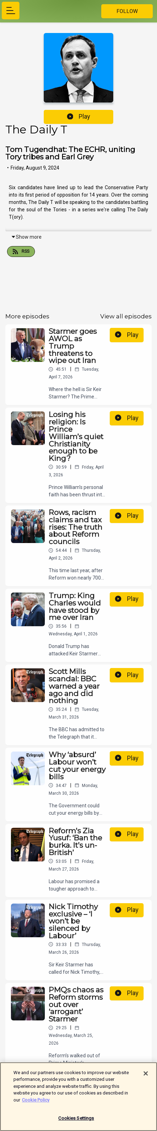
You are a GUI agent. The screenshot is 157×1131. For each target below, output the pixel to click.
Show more (26, 237)
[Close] (145, 1076)
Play (78, 116)
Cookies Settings (76, 1121)
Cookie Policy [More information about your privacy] (35, 1102)
